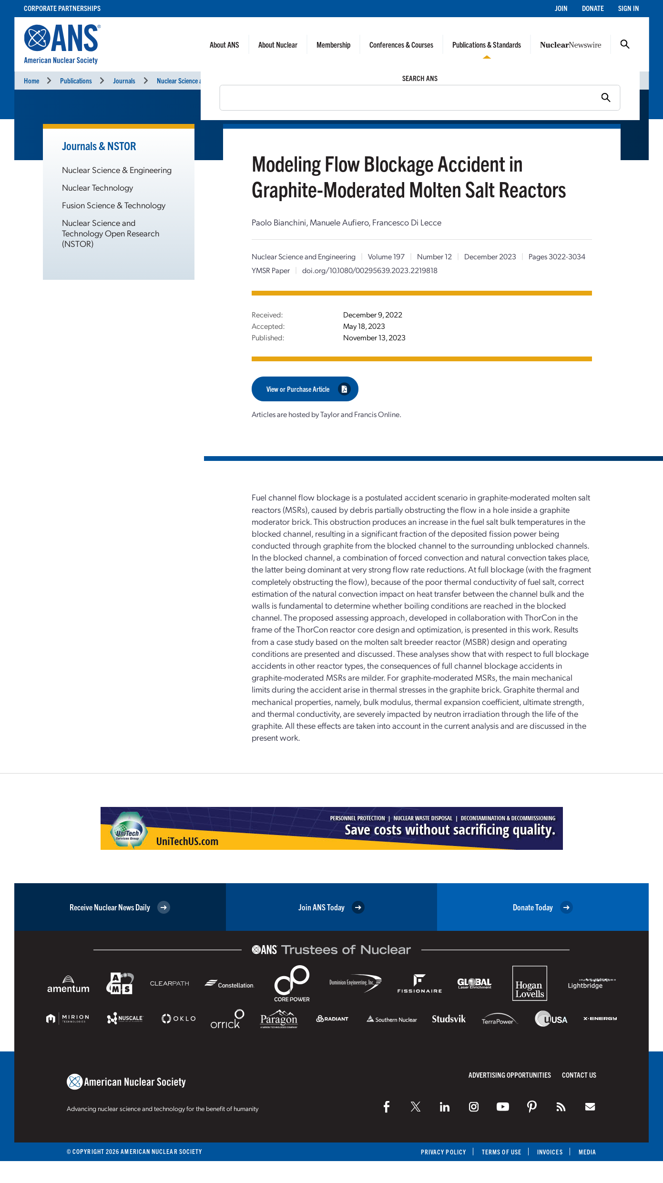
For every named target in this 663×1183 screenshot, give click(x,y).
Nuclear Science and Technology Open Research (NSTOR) (111, 233)
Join (561, 7)
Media (587, 1152)
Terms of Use (501, 1152)
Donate (593, 7)
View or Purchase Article (308, 388)
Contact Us (579, 1074)
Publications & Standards (486, 44)
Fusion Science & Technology (113, 204)
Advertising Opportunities (510, 1074)
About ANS (224, 44)
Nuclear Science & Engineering (117, 169)
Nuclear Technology (97, 187)
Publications (76, 80)
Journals (124, 80)
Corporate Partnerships (62, 7)
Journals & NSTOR (99, 145)
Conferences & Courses (401, 44)
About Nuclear (277, 44)
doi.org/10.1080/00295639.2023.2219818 (370, 270)
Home (31, 80)
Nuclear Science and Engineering (198, 80)
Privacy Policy (443, 1152)
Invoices (550, 1152)
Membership (333, 44)
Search (625, 44)
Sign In (628, 7)
